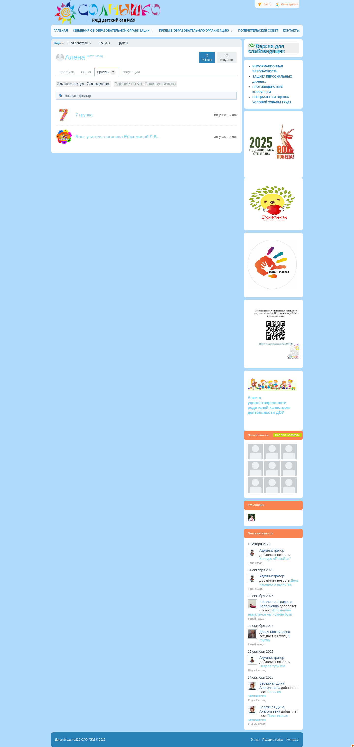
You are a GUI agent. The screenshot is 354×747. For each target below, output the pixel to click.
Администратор (271, 550)
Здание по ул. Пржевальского (145, 83)
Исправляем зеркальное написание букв (270, 612)
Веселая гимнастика (264, 694)
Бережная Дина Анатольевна (271, 685)
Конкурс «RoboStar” (275, 559)
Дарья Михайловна (274, 632)
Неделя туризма (272, 666)
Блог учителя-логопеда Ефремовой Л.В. (116, 136)
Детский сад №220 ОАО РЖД (75, 739)
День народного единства (278, 582)
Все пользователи (287, 435)
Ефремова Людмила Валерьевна (275, 604)
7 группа (84, 114)
